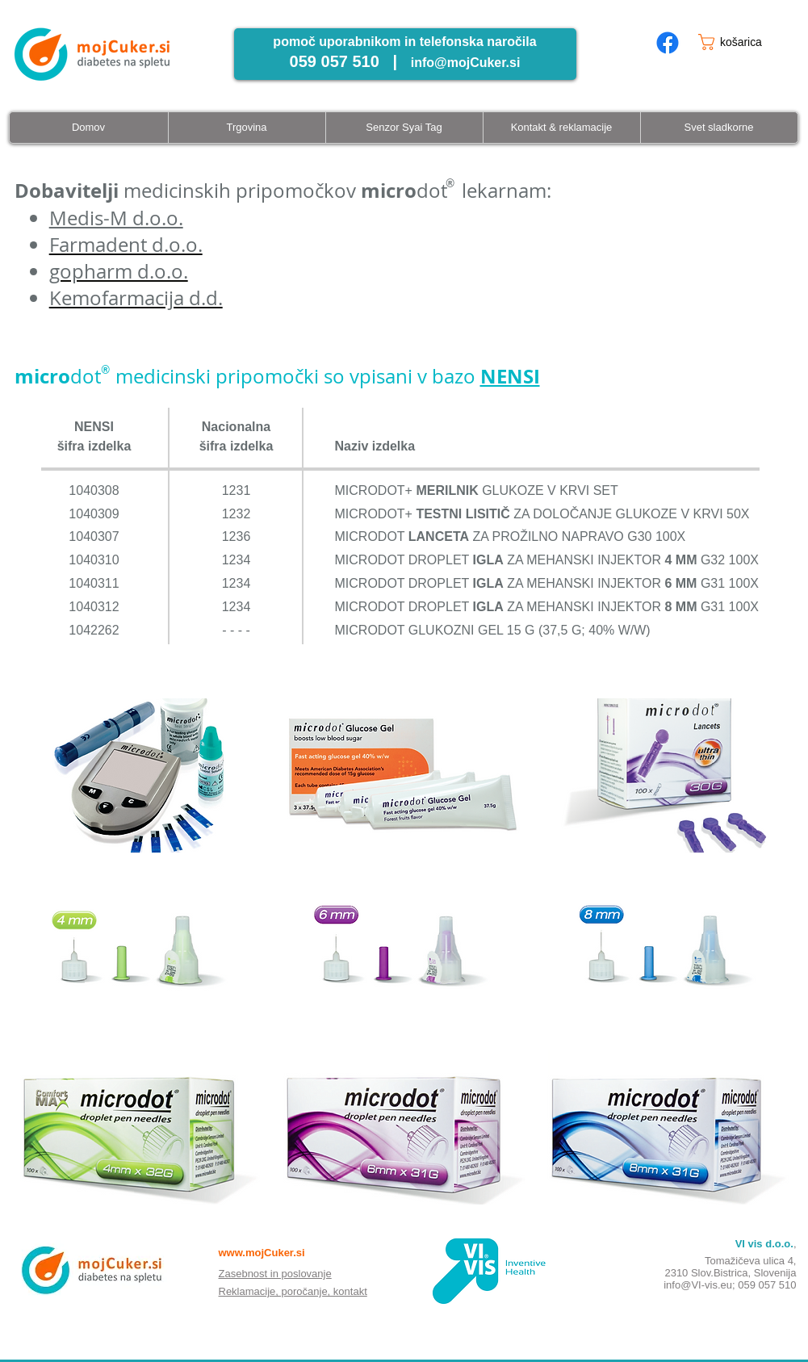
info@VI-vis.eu (698, 1285)
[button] (743, 42)
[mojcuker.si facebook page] (667, 42)
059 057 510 (767, 1285)
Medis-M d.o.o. (116, 218)
